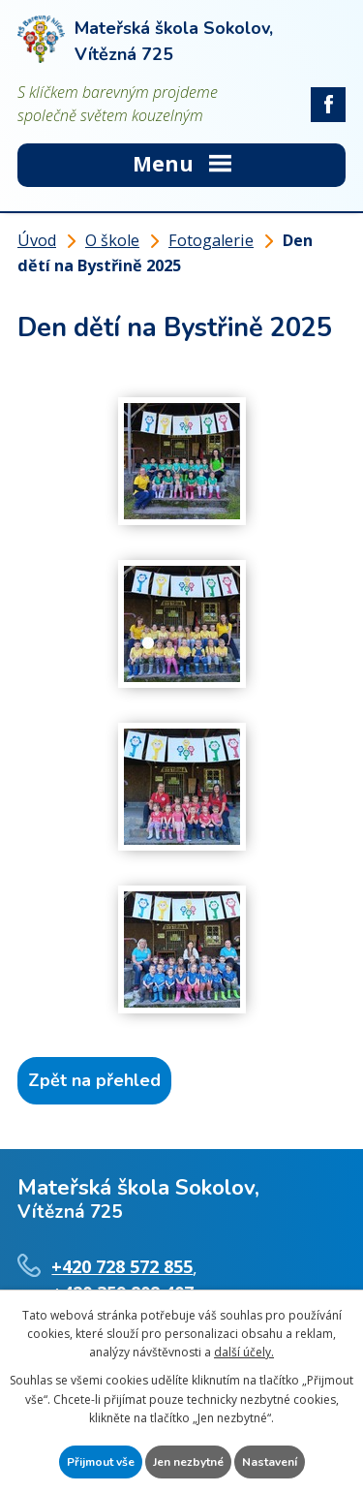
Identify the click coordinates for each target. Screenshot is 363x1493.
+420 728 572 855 (122, 1266)
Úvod (36, 240)
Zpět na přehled (94, 1080)
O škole (112, 240)
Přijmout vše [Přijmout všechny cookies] (101, 1462)
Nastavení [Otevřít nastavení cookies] (269, 1462)
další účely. (244, 1352)
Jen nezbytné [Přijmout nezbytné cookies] (188, 1462)
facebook (328, 104)
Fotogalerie (211, 240)
